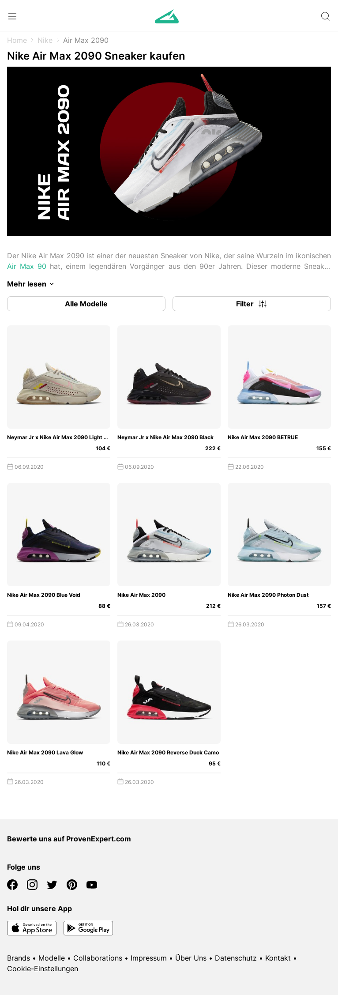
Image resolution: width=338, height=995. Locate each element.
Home (17, 40)
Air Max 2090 (86, 40)
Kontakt (278, 958)
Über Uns (191, 958)
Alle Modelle (86, 303)
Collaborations (97, 958)
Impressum (149, 958)
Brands (18, 958)
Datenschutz (236, 958)
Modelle (51, 958)
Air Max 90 (26, 266)
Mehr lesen (32, 284)
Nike (45, 40)
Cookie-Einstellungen (42, 968)
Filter (252, 303)
